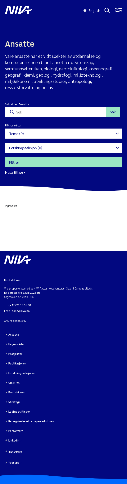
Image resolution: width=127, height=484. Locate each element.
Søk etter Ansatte (17, 104)
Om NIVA (14, 382)
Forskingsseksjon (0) (25, 147)
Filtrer (14, 162)
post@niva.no (21, 311)
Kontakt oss (16, 392)
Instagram (15, 451)
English (91, 10)
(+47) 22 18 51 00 (20, 305)
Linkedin (13, 440)
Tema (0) (16, 133)
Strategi (14, 402)
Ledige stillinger (19, 411)
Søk (113, 111)
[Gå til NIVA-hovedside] (42, 10)
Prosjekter (15, 353)
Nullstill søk (15, 172)
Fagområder (16, 344)
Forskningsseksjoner (21, 373)
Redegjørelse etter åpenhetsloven (31, 421)
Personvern (15, 431)
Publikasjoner (17, 363)
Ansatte (13, 334)
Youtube (13, 462)
